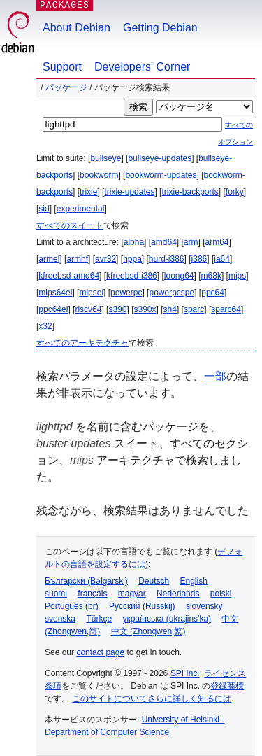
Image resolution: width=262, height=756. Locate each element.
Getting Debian (160, 28)
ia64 (222, 259)
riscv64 (88, 309)
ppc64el (53, 309)
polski (221, 593)
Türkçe (99, 619)
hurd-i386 (166, 259)
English (194, 581)
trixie (88, 192)
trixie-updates (129, 192)
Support (62, 67)
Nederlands (178, 593)
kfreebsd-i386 (131, 276)
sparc (194, 309)
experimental (81, 209)
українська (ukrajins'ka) (166, 619)
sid (43, 209)
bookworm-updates (160, 175)
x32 (45, 326)
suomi (56, 593)
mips (237, 276)
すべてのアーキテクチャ (82, 343)
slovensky (204, 606)
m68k (211, 276)
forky (235, 192)
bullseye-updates (159, 158)
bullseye (105, 158)
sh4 (170, 309)
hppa (132, 259)
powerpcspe (171, 293)
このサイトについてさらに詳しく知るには (151, 699)
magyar (132, 593)
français (92, 593)
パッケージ (66, 87)
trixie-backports (189, 192)
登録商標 (227, 686)
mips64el (55, 293)
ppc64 (212, 293)
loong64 (179, 276)
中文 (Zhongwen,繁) (148, 631)
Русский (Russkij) (142, 606)
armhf (77, 259)
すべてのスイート (69, 225)
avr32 (105, 259)
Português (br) (72, 606)
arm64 (217, 242)
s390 (117, 309)
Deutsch (153, 581)
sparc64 (226, 309)
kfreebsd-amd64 (68, 276)
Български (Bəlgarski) (86, 581)
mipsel (91, 293)
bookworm (99, 175)
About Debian (76, 28)
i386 (199, 259)
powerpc (126, 293)
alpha (134, 242)
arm (191, 242)
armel (48, 259)
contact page (100, 652)
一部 (215, 376)
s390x (144, 309)
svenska (60, 619)
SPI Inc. (185, 673)
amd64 (164, 242)
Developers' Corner (142, 67)
